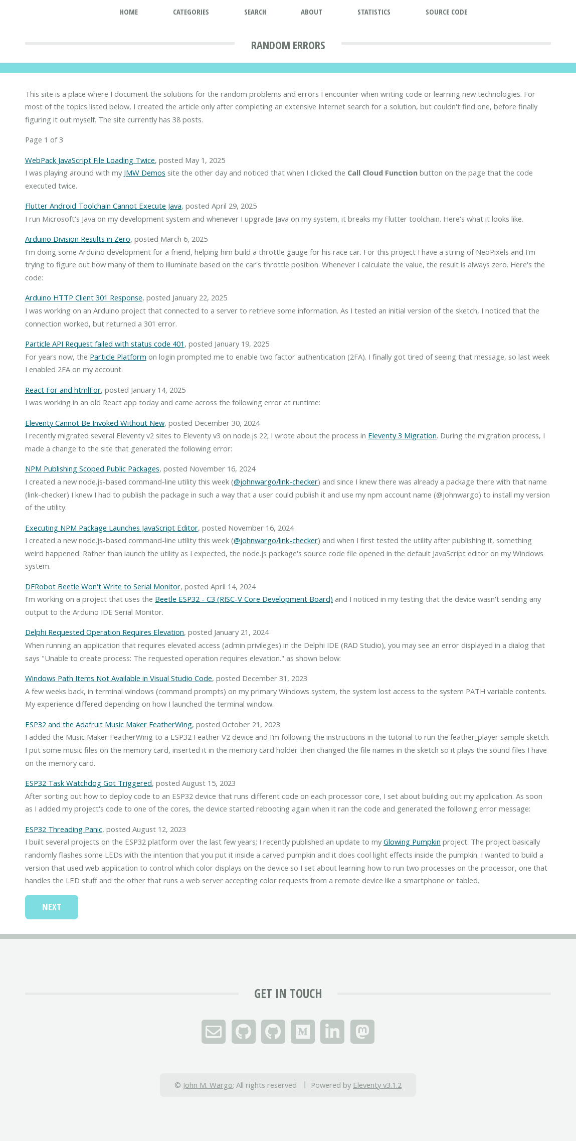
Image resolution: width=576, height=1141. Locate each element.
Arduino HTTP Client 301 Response (83, 297)
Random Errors (288, 44)
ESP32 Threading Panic (63, 829)
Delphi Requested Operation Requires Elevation (104, 632)
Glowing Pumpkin (412, 842)
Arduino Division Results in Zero (77, 239)
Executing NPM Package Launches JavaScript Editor (111, 528)
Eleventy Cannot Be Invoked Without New (94, 423)
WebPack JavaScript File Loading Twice (90, 160)
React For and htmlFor (63, 390)
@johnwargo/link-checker (276, 481)
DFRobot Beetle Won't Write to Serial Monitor (102, 586)
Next (51, 906)
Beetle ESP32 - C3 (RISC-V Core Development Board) (244, 599)
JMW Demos (144, 173)
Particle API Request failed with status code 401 (104, 344)
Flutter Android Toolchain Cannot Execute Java (103, 206)
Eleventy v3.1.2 (377, 1085)
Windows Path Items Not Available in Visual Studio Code (118, 678)
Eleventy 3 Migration (402, 435)
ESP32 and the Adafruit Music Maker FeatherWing (108, 724)
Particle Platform (118, 357)
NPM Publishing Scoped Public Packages (92, 468)
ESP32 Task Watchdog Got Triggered (88, 783)
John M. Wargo (208, 1085)
